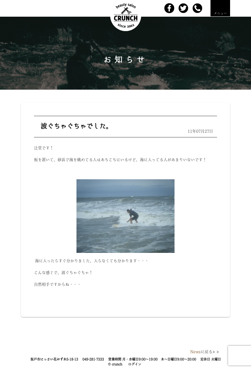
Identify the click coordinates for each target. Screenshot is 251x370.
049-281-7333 (93, 359)
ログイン (134, 364)
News (195, 352)
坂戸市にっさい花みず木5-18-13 (54, 359)
